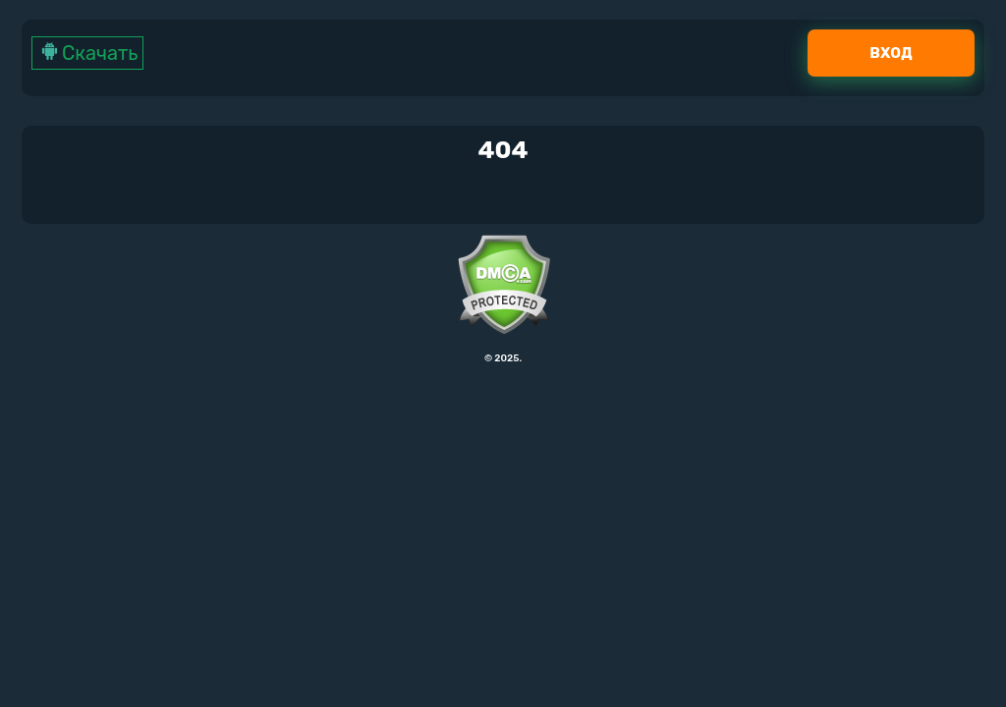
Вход (890, 53)
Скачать (87, 53)
